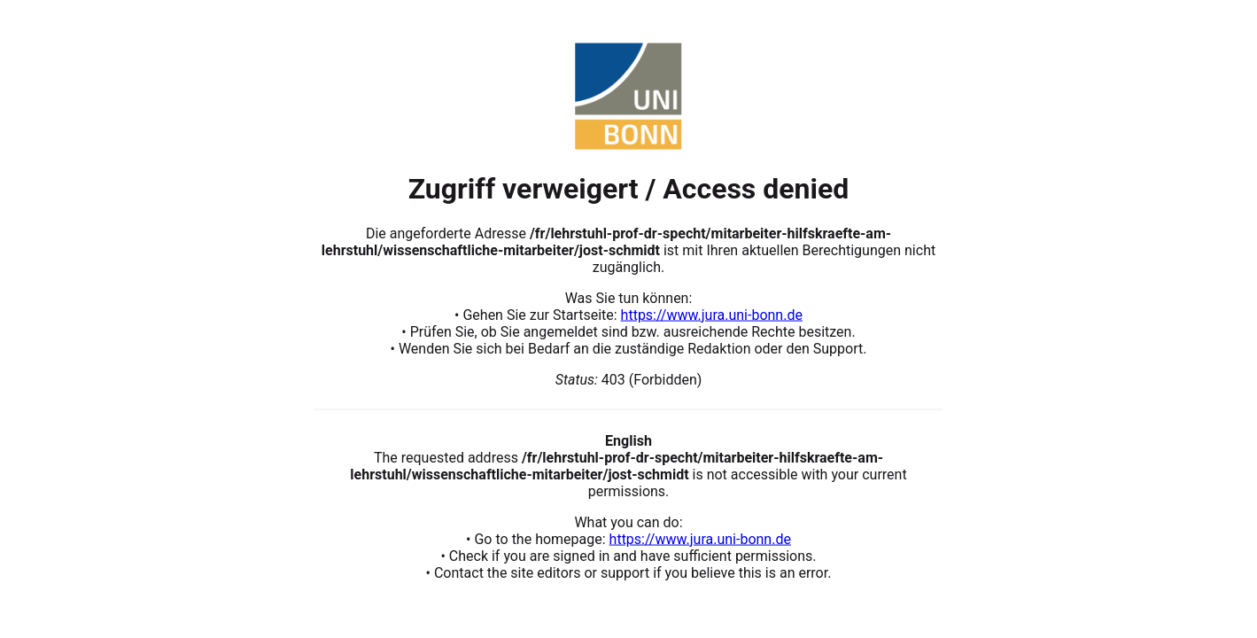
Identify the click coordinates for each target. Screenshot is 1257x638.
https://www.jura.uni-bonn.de (712, 314)
